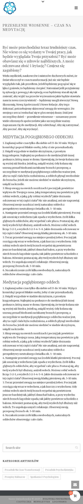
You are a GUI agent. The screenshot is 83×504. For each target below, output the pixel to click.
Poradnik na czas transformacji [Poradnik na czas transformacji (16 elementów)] (22, 470)
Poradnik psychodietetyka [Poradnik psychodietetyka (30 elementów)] (59, 470)
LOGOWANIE (59, 501)
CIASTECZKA (24, 501)
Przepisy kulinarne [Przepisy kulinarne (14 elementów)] (15, 477)
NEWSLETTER (42, 501)
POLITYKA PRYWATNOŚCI (58, 499)
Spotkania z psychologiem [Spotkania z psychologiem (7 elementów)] (44, 477)
